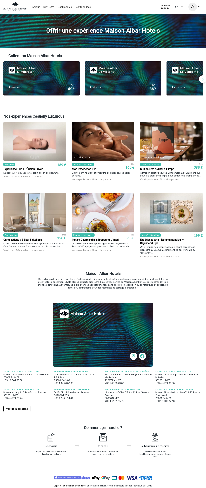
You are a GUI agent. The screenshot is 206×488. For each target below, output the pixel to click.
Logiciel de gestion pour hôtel (70, 485)
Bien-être (48, 6)
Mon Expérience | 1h (84, 169)
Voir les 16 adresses (17, 409)
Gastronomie (65, 6)
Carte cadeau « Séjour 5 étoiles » (23, 239)
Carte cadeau (83, 6)
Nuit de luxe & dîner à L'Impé (157, 169)
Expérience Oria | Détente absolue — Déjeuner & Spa (162, 241)
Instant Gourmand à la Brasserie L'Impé (95, 239)
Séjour (36, 6)
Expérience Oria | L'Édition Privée (23, 169)
